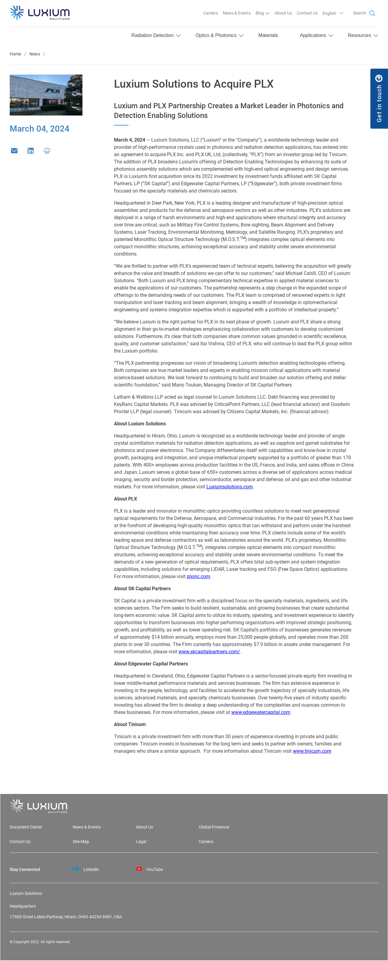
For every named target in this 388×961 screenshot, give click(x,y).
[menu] (194, 36)
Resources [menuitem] (363, 35)
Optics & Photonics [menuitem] (220, 35)
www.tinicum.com (312, 751)
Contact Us (307, 13)
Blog (260, 13)
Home (15, 54)
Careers (210, 13)
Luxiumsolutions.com (229, 487)
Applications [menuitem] (316, 35)
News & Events (237, 13)
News (34, 54)
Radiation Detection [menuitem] (156, 35)
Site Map (81, 841)
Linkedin (86, 868)
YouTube (149, 868)
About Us (283, 13)
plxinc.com (198, 576)
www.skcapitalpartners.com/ (209, 652)
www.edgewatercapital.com (260, 712)
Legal (141, 841)
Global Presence (214, 827)
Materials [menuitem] (268, 35)
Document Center (26, 827)
